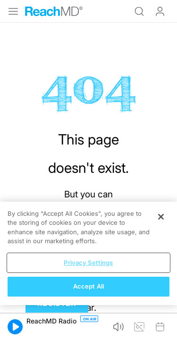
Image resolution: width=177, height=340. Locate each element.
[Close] (161, 216)
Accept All (88, 286)
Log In (160, 11)
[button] (15, 326)
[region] (88, 253)
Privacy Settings (88, 262)
